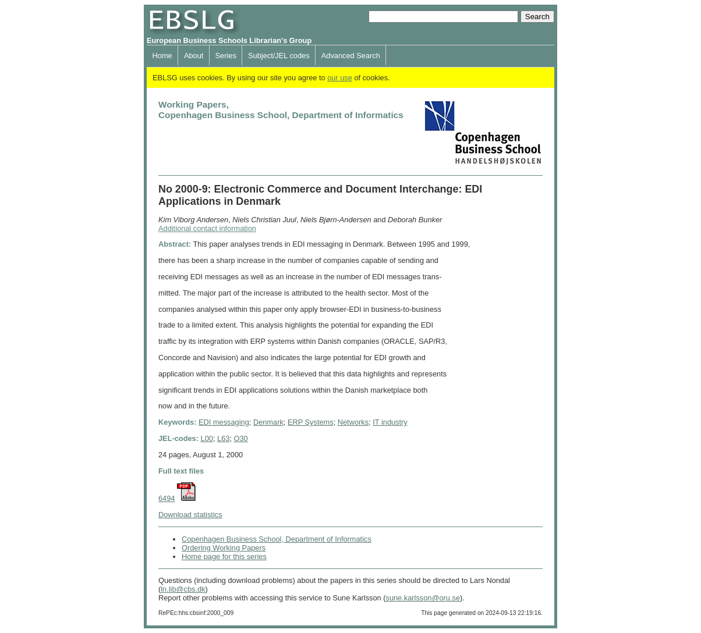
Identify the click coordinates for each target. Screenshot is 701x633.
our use (339, 77)
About (193, 55)
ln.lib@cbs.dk (183, 589)
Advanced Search (350, 55)
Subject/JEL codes (279, 55)
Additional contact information (207, 228)
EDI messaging (224, 422)
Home (162, 55)
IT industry (390, 422)
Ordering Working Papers (223, 547)
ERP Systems (311, 422)
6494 (166, 498)
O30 (241, 438)
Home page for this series (224, 556)
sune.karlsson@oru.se (422, 597)
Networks (353, 422)
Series (225, 55)
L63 (223, 438)
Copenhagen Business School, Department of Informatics (276, 539)
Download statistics (190, 514)
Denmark (268, 422)
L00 (207, 438)
